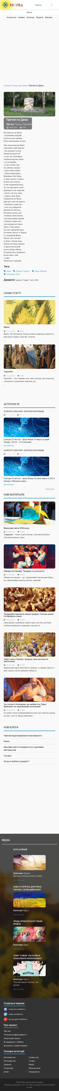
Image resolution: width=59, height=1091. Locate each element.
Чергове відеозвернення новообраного (23, 735)
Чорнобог (8, 371)
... (29, 537)
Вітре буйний (20, 849)
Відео (26, 910)
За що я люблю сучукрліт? (16, 761)
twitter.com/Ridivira (13, 1014)
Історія (31, 1061)
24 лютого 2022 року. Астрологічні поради (24, 450)
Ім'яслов (30, 17)
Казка (6, 741)
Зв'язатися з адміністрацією (15, 1045)
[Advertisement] (29, 49)
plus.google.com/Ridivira (15, 1019)
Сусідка (7, 755)
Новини (21, 17)
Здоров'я (7, 1064)
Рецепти (39, 17)
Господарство (10, 1061)
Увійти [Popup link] (38, 5)
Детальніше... (19, 880)
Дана (9, 271)
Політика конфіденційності (15, 1034)
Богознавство (10, 1057)
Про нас (7, 1031)
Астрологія (11, 17)
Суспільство (34, 1057)
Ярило (7, 327)
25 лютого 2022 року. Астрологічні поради (24, 411)
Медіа (31, 1064)
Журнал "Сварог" (23, 271)
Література (8, 1068)
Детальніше (9, 445)
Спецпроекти (34, 1071)
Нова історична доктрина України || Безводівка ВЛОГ (27, 888)
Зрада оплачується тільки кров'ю (27, 922)
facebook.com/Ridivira (14, 1009)
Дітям (6, 1071)
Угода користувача (12, 1038)
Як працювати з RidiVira (13, 1042)
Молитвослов (34, 1068)
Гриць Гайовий (41, 271)
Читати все (49, 489)
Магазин (48, 17)
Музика (27, 873)
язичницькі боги (13, 274)
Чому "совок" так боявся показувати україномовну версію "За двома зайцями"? (28, 957)
